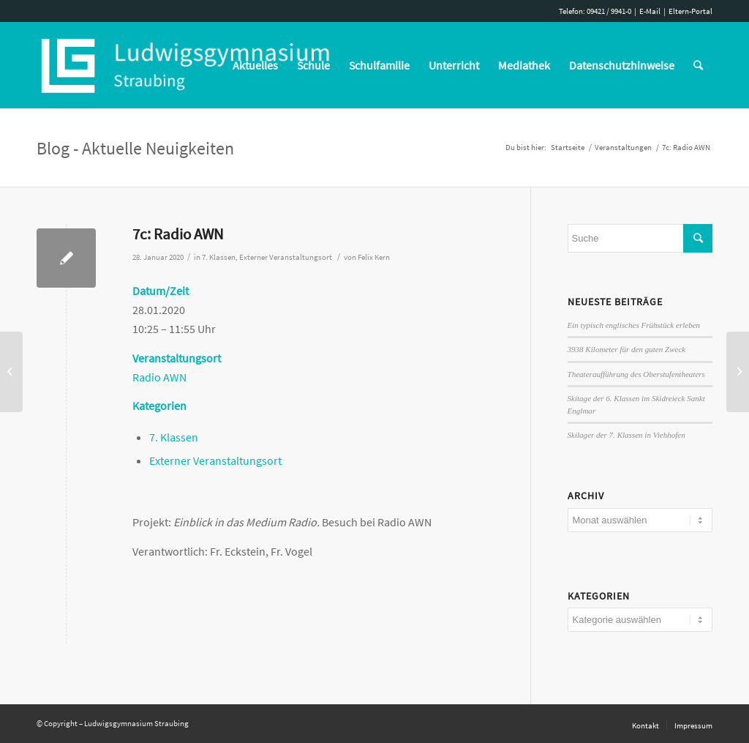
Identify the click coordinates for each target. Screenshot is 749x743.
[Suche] (698, 65)
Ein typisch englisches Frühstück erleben (634, 325)
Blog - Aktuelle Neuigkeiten (135, 148)
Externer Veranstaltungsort (285, 257)
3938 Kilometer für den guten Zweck (627, 349)
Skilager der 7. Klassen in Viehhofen (626, 434)
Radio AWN (159, 377)
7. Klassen (219, 257)
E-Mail (649, 11)
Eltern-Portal (690, 11)
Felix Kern (374, 257)
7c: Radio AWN (177, 234)
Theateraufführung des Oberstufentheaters (636, 374)
